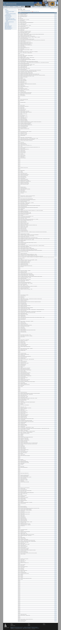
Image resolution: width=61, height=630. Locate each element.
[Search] (52, 0)
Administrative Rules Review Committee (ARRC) (11, 20)
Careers (29, 623)
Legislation (16, 6)
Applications (12, 624)
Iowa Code (7, 10)
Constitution (7, 12)
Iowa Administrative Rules (8, 15)
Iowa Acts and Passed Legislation (10, 11)
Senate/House (6, 6)
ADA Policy (44, 624)
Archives (55, 6)
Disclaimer (29, 625)
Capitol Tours (44, 6)
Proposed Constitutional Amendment (11, 13)
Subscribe (29, 624)
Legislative (33, 6)
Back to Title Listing (27, 10)
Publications (38, 6)
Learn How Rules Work (8, 16)
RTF (56, 13)
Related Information (8, 14)
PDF (55, 13)
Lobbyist (49, 6)
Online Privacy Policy (13, 625)
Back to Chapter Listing (36, 11)
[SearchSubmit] (57, 0)
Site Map (11, 623)
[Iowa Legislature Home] (30, 4)
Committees (22, 6)
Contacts (44, 623)
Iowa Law (27, 6)
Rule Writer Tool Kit (8, 17)
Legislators (11, 6)
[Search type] (44, 0)
